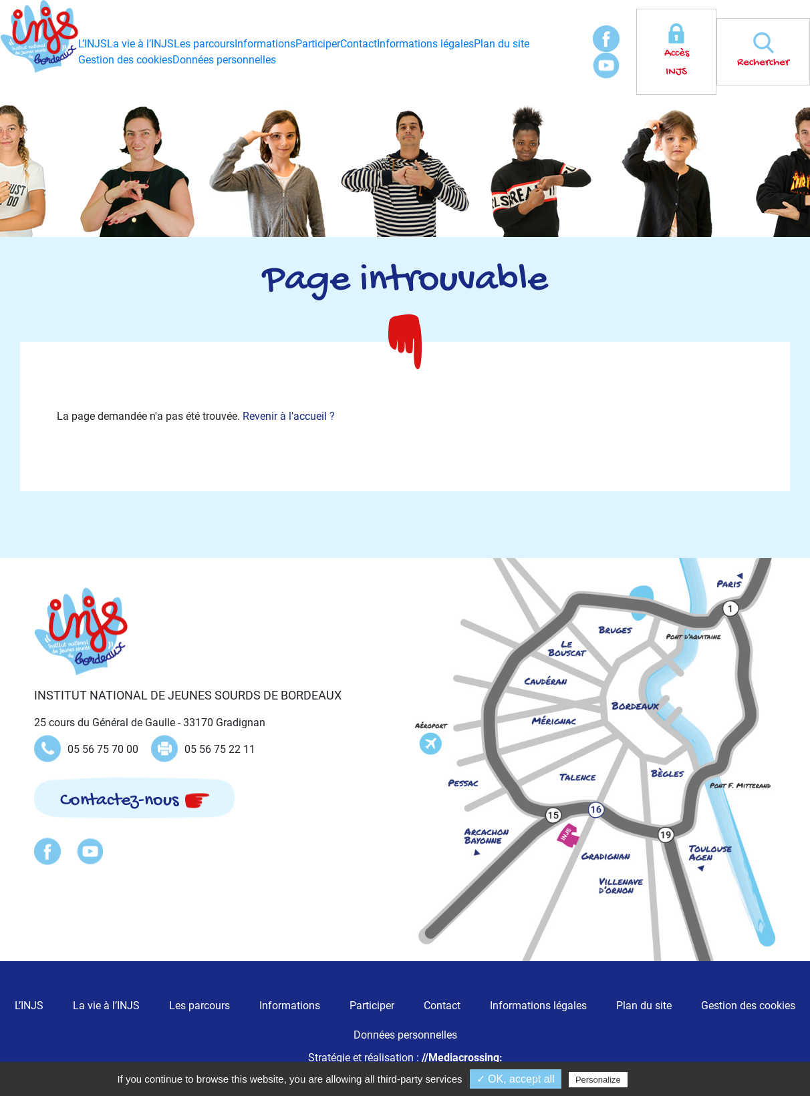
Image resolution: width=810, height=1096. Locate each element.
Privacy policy (668, 1079)
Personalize (598, 1080)
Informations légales (425, 43)
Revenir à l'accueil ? (289, 416)
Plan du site (501, 43)
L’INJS (92, 43)
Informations (265, 43)
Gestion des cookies (125, 59)
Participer (317, 43)
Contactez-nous (119, 801)
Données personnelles (224, 59)
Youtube (606, 65)
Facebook (606, 38)
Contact (358, 43)
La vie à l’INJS (140, 43)
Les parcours (204, 43)
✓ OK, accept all (516, 1079)
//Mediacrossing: (462, 1057)
